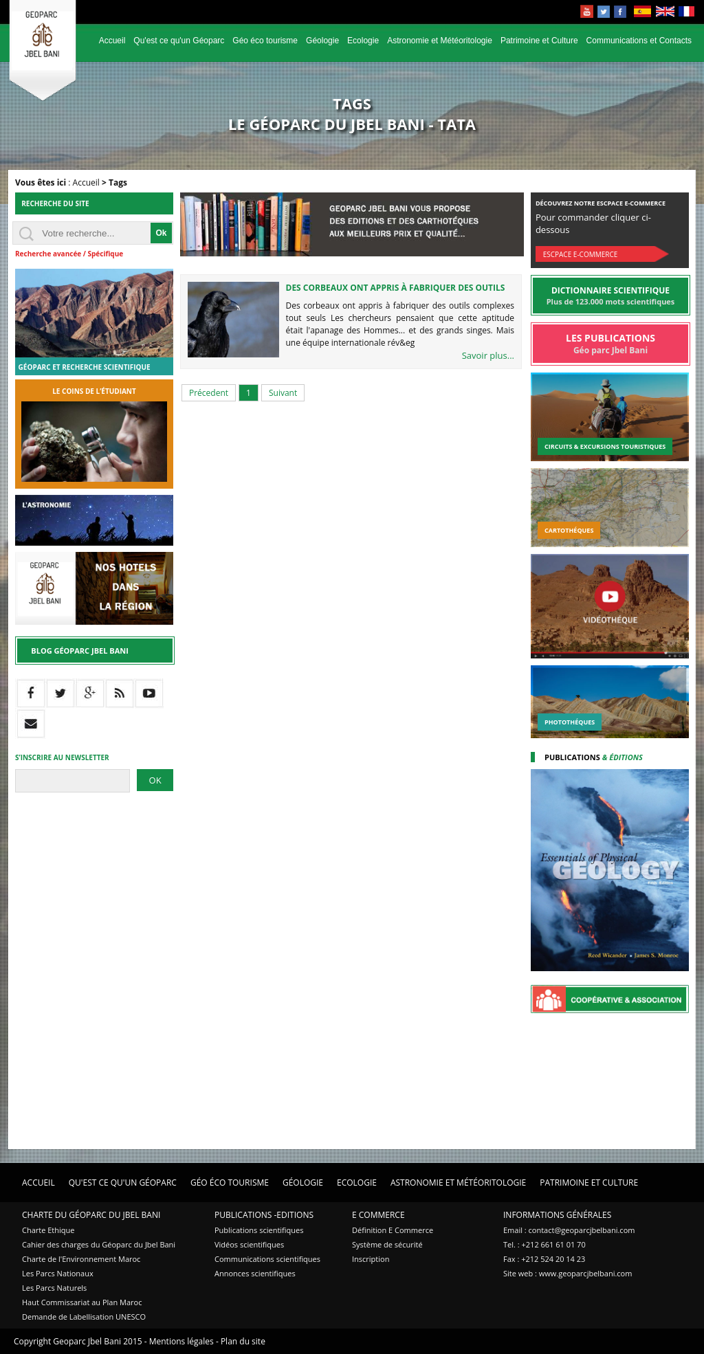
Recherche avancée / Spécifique (69, 253)
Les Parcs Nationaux (58, 1273)
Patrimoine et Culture (539, 40)
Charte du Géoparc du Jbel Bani (91, 1215)
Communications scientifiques (267, 1259)
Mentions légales (181, 1341)
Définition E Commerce (392, 1230)
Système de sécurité (387, 1244)
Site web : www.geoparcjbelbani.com (567, 1273)
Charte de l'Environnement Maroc (81, 1259)
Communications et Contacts (639, 40)
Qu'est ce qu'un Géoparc (178, 40)
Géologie (322, 40)
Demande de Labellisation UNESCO (84, 1316)
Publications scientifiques (258, 1230)
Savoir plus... (488, 355)
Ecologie (363, 40)
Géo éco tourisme (265, 40)
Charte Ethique (48, 1230)
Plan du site (243, 1341)
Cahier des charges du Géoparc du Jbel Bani (98, 1244)
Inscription (370, 1259)
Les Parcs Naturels (54, 1288)
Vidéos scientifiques (249, 1244)
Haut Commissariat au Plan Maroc (82, 1302)
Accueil (112, 40)
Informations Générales (557, 1215)
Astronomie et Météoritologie (439, 40)
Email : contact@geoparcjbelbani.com (569, 1230)
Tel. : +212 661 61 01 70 (544, 1244)
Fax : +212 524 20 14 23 (544, 1259)
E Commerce (378, 1215)
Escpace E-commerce (580, 254)
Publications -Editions (264, 1215)
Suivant (283, 393)
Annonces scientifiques (255, 1273)
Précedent (208, 393)
